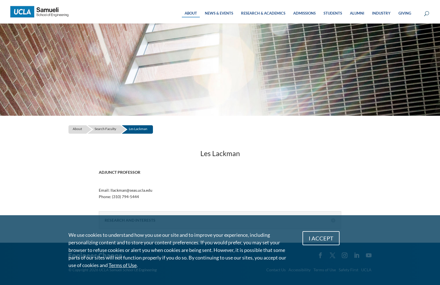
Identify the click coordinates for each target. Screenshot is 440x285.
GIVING (404, 13)
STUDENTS (333, 13)
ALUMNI (357, 13)
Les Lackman (138, 129)
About (77, 129)
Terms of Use (123, 265)
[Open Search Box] (426, 14)
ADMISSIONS (304, 13)
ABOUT (191, 13)
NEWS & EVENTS (219, 13)
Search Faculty (105, 129)
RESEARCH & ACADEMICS (263, 13)
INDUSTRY (381, 13)
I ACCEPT (321, 238)
